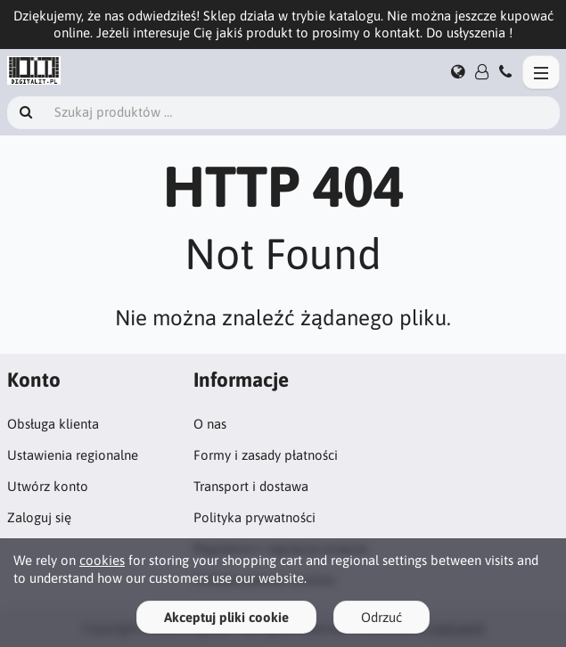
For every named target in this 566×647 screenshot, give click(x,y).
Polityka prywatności (254, 517)
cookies (102, 560)
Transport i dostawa (250, 486)
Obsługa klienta (53, 423)
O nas (209, 423)
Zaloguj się (39, 517)
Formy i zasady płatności (265, 455)
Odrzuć (381, 617)
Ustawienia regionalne (72, 455)
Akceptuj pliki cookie (226, 617)
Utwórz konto (47, 486)
